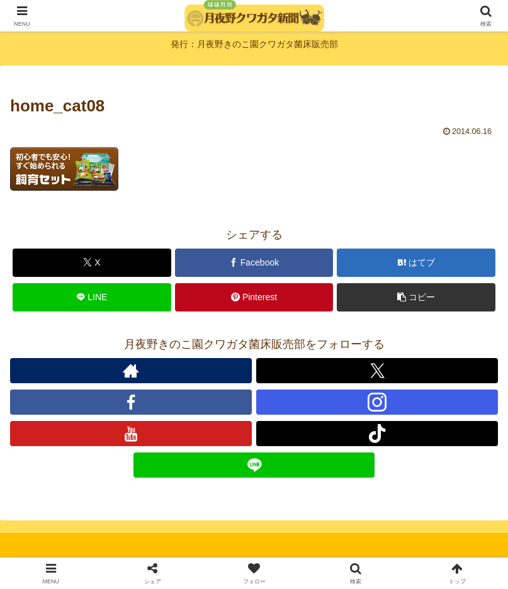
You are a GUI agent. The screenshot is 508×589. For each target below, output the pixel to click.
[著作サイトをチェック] (131, 370)
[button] (416, 297)
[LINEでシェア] (92, 297)
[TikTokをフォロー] (377, 433)
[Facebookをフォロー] (131, 402)
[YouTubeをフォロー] (131, 433)
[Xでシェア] (92, 263)
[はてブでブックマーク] (416, 263)
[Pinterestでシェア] (254, 297)
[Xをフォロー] (377, 370)
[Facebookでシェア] (254, 263)
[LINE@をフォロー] (254, 465)
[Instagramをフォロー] (377, 402)
